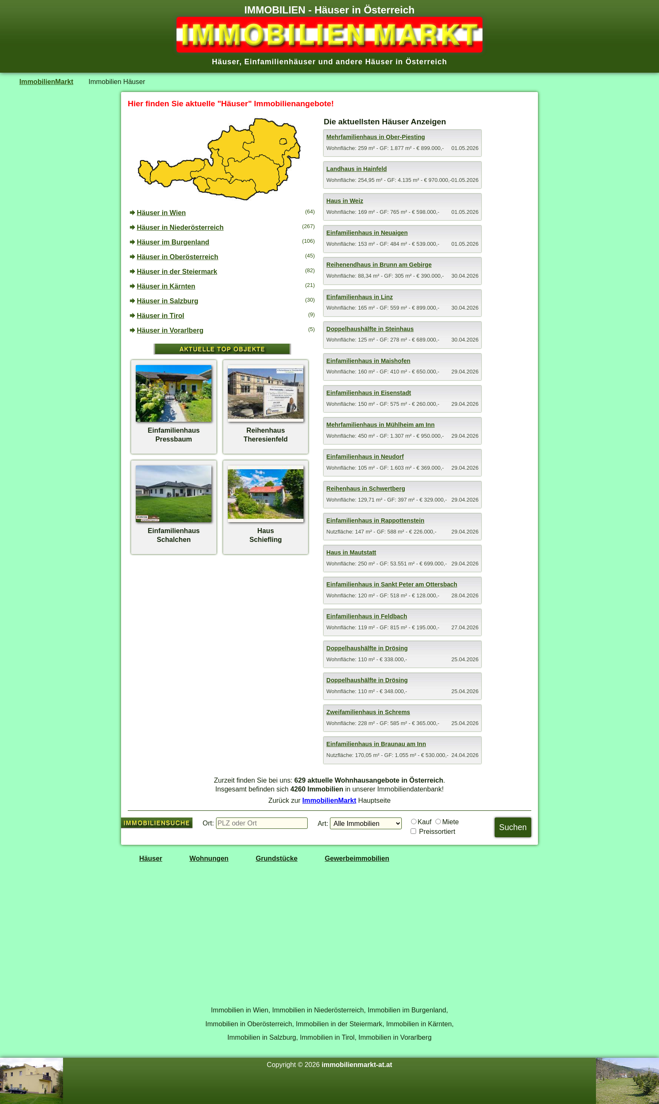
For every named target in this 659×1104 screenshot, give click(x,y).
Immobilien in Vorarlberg (395, 1037)
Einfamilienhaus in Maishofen (369, 360)
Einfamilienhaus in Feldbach (367, 616)
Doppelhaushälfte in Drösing (367, 648)
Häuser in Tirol (161, 315)
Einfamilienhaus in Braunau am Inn (376, 744)
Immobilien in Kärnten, (420, 1024)
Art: (323, 823)
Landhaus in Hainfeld (357, 169)
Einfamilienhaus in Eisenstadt (369, 392)
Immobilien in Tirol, (328, 1037)
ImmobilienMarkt (46, 81)
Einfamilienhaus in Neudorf (365, 456)
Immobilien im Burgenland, (408, 1010)
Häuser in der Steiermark (177, 271)
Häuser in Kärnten (166, 286)
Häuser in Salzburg (167, 301)
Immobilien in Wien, (240, 1010)
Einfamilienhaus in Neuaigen (367, 232)
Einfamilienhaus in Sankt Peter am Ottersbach (392, 584)
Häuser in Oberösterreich (178, 256)
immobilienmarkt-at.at (357, 1064)
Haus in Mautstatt (352, 552)
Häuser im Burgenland (173, 242)
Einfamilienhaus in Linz (360, 297)
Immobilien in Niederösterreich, (319, 1010)
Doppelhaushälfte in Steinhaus (370, 329)
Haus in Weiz (345, 200)
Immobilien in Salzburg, (262, 1037)
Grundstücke (277, 858)
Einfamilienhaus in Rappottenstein (375, 520)
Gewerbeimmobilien (357, 858)
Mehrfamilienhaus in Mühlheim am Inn (381, 424)
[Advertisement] (222, 623)
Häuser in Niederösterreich (180, 227)
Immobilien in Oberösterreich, (250, 1024)
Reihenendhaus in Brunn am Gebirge (379, 264)
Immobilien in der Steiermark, (340, 1024)
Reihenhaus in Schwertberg (366, 488)
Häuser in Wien (161, 212)
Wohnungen (209, 858)
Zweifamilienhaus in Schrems (368, 712)
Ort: (208, 823)
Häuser (150, 858)
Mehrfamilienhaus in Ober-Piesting (376, 137)
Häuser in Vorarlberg (170, 330)
